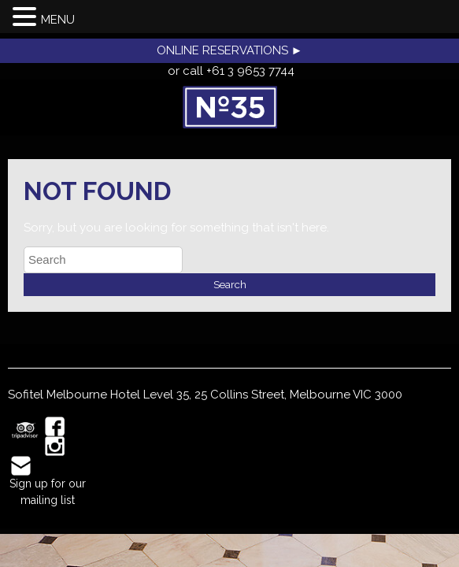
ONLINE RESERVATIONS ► (230, 50)
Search (229, 284)
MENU (58, 20)
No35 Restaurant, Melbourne (229, 107)
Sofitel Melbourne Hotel (74, 394)
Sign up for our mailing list (47, 491)
